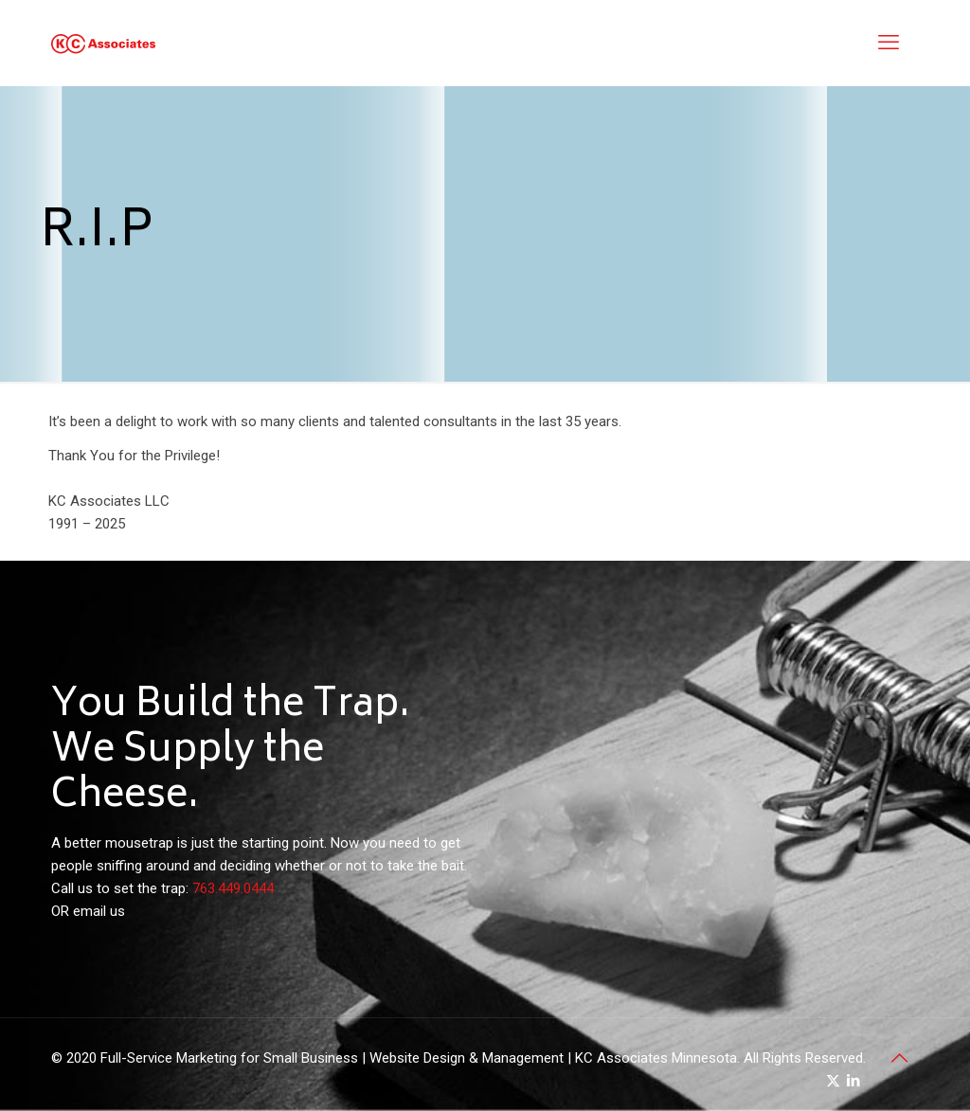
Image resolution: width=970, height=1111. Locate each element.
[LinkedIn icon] (853, 1080)
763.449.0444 (233, 888)
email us (99, 911)
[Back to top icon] (899, 1058)
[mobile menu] (888, 43)
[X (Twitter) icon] (833, 1080)
